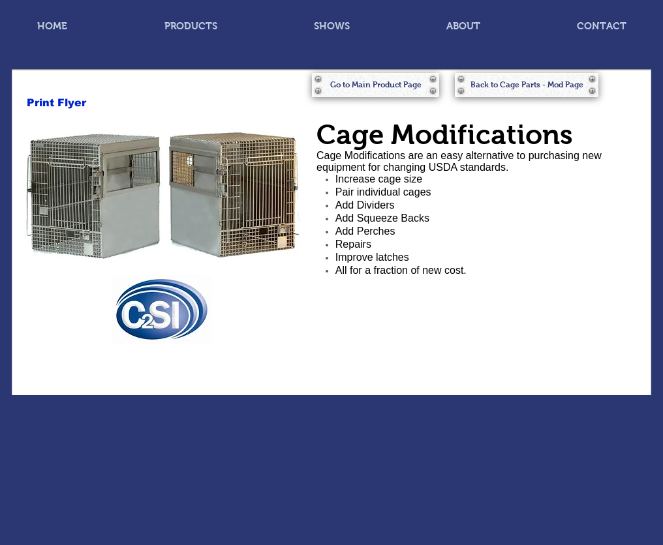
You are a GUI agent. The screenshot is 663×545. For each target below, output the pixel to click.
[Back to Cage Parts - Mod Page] (526, 85)
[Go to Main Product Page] (375, 85)
